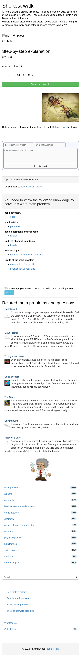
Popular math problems (19, 598)
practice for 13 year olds (22, 264)
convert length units (31, 186)
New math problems (17, 592)
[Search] (76, 577)
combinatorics (40, 512)
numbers (40, 531)
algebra (40, 493)
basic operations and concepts (40, 506)
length (13, 245)
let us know (59, 127)
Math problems (40, 487)
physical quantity (40, 537)
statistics (40, 556)
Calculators (40, 629)
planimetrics (40, 543)
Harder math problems (18, 604)
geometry (40, 518)
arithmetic (40, 500)
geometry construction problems (26, 254)
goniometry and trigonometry (40, 525)
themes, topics (40, 562)
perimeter (15, 226)
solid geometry (40, 550)
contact (50, 649)
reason (13, 235)
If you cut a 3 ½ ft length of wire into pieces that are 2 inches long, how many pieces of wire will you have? (41, 424)
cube (12, 217)
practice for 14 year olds (22, 269)
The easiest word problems (20, 611)
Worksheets (10, 623)
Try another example (40, 84)
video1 (9, 292)
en (57, 649)
